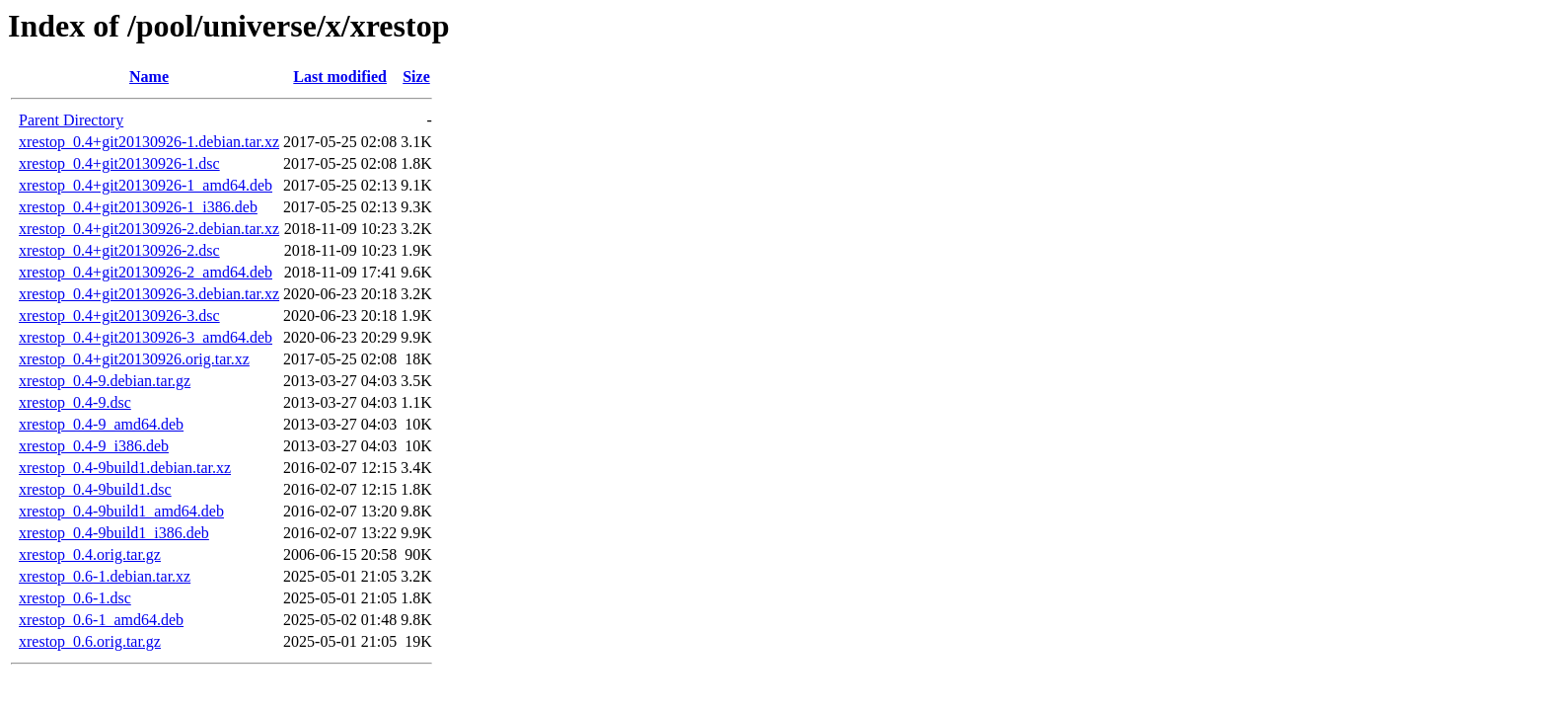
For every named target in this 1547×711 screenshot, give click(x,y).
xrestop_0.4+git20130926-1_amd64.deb (145, 185)
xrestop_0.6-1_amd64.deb (101, 619)
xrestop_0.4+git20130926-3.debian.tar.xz (149, 293)
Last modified (340, 76)
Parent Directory (71, 120)
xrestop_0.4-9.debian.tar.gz (104, 380)
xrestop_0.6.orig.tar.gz (90, 641)
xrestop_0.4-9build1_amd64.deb (121, 511)
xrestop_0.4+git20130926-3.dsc (119, 315)
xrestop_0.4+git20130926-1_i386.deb (138, 206)
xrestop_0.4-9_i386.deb (94, 445)
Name (149, 76)
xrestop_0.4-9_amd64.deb (101, 424)
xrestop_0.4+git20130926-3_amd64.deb (145, 337)
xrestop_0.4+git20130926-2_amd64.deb (145, 272)
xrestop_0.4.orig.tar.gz (90, 554)
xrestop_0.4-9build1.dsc (95, 489)
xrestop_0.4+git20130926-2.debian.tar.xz (149, 228)
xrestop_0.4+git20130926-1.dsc (119, 163)
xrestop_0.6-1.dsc (75, 598)
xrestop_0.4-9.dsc (75, 402)
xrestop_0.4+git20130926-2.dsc (119, 250)
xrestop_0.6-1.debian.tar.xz (104, 576)
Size (416, 76)
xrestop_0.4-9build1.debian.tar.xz (125, 467)
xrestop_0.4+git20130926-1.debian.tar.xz (149, 141)
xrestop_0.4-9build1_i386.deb (114, 532)
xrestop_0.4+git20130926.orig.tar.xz (134, 359)
